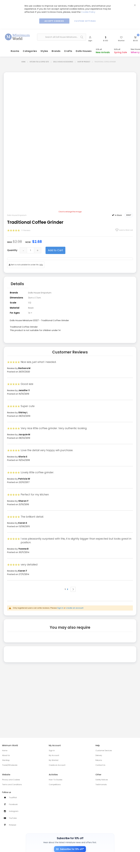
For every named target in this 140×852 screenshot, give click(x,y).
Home (23, 62)
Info (41, 265)
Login (90, 41)
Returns (98, 760)
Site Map (6, 760)
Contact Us (100, 765)
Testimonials (101, 784)
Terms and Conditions (12, 784)
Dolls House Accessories (63, 62)
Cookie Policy (88, 11)
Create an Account (57, 765)
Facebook (13, 804)
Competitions (55, 784)
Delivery (98, 755)
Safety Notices (101, 779)
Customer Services (103, 750)
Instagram (13, 811)
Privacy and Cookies (11, 779)
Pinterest (12, 825)
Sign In (52, 750)
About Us (6, 755)
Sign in (60, 607)
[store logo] (17, 36)
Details (17, 283)
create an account (74, 607)
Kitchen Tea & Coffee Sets (39, 62)
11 (25, 230)
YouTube (13, 818)
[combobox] (61, 37)
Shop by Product (83, 62)
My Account (54, 755)
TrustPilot (13, 797)
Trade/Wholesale (9, 765)
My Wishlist (53, 760)
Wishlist (121, 41)
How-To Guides (55, 779)
